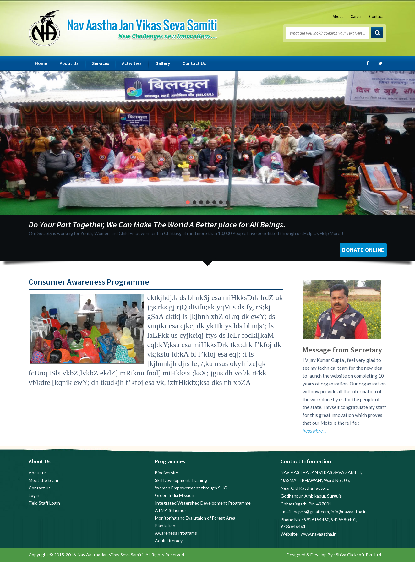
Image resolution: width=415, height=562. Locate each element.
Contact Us (194, 63)
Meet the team (43, 480)
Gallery (162, 63)
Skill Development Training (181, 480)
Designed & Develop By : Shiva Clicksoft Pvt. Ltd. (334, 554)
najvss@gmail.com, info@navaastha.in (330, 511)
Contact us (40, 487)
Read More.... (314, 431)
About (338, 16)
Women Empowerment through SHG (191, 487)
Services (100, 63)
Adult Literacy (169, 540)
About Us (69, 63)
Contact (376, 16)
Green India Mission (174, 495)
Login (34, 495)
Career (356, 16)
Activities (132, 63)
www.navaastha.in (318, 534)
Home (41, 63)
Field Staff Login (44, 502)
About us (38, 472)
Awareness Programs (176, 533)
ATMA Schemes (171, 510)
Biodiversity (166, 472)
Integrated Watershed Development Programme (203, 502)
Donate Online (363, 250)
